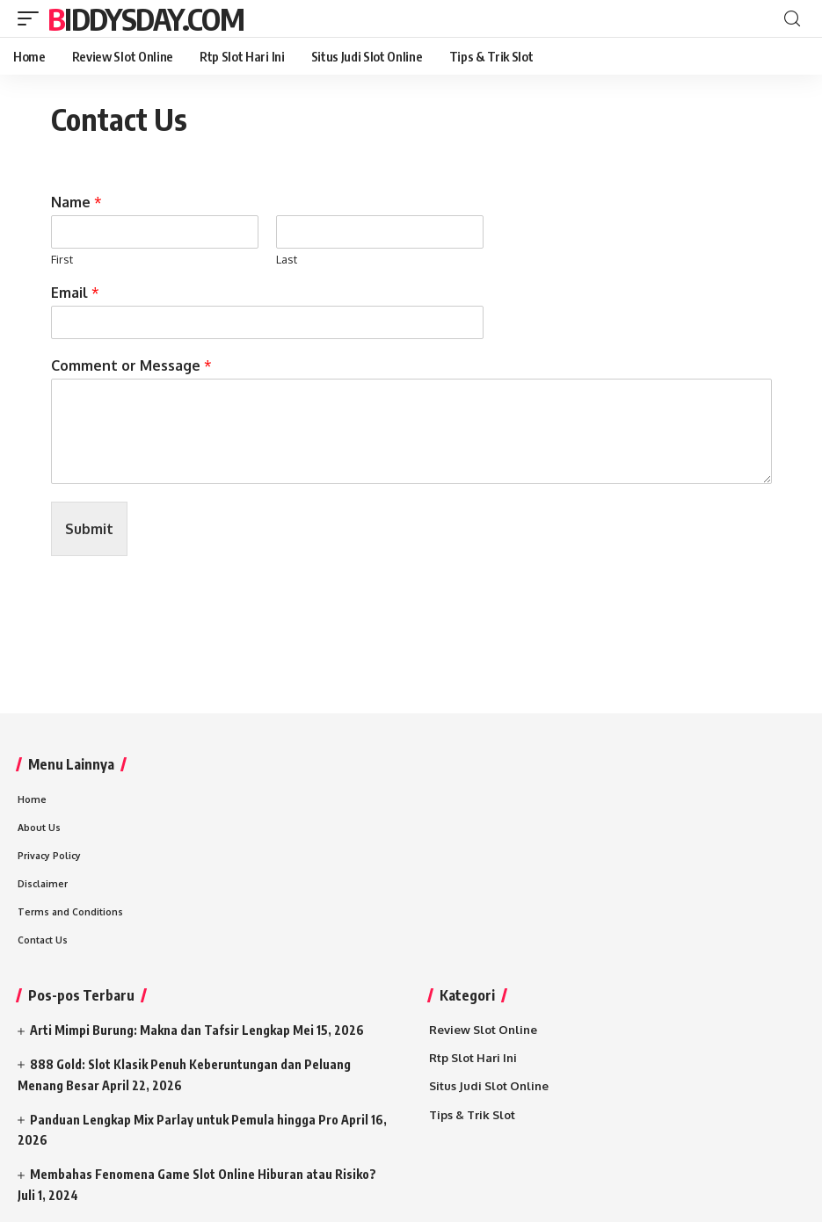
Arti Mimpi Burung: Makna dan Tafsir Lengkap (160, 1030)
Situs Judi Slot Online (489, 1086)
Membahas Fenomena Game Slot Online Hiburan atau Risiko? (203, 1174)
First (62, 259)
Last (286, 259)
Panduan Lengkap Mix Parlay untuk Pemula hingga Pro (184, 1119)
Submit (89, 529)
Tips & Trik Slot (472, 1115)
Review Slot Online (483, 1030)
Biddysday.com (145, 18)
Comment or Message (131, 365)
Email (75, 292)
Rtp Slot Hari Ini (473, 1058)
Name (76, 202)
